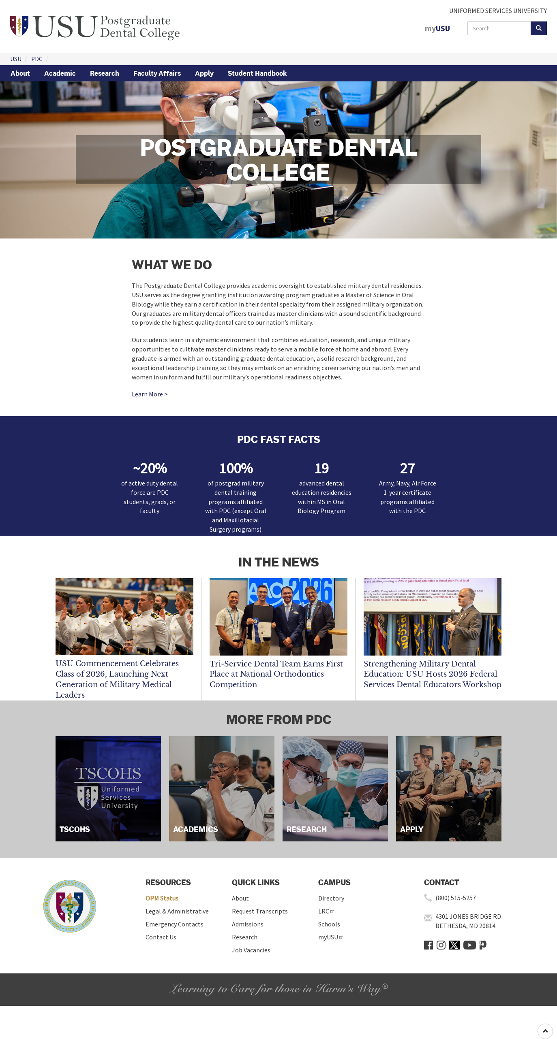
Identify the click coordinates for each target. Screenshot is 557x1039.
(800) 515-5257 (455, 898)
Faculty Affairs (157, 73)
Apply (204, 73)
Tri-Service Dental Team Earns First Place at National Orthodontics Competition (276, 674)
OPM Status (162, 898)
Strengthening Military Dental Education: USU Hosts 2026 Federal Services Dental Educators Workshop (432, 674)
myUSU (331, 937)
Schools (329, 924)
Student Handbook (257, 73)
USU (15, 59)
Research (104, 73)
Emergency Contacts (175, 924)
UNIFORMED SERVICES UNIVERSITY (498, 10)
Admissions (248, 924)
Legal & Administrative (177, 911)
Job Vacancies (251, 950)
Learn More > (150, 394)
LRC (326, 911)
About (20, 73)
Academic (60, 73)
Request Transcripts (260, 911)
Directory (331, 898)
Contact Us (161, 937)
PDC (37, 59)
